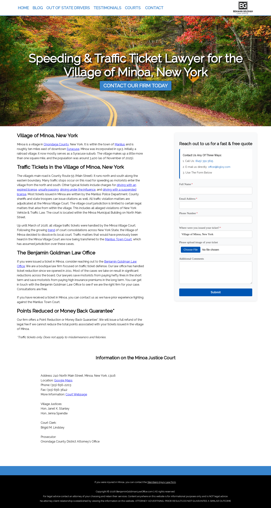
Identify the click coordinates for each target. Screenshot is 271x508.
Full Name (186, 184)
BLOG (38, 8)
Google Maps (63, 380)
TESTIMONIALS (107, 8)
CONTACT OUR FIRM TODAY (135, 85)
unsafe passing (48, 189)
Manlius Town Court (118, 239)
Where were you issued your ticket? (200, 227)
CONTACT (154, 8)
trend (51, 230)
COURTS (133, 8)
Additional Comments (191, 258)
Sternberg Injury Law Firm (161, 482)
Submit (216, 292)
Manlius (120, 144)
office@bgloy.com (219, 166)
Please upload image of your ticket (198, 242)
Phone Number (188, 213)
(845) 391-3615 (204, 160)
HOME (23, 8)
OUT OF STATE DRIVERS (68, 8)
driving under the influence (77, 189)
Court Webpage (76, 394)
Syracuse (73, 149)
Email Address (188, 198)
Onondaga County (56, 144)
